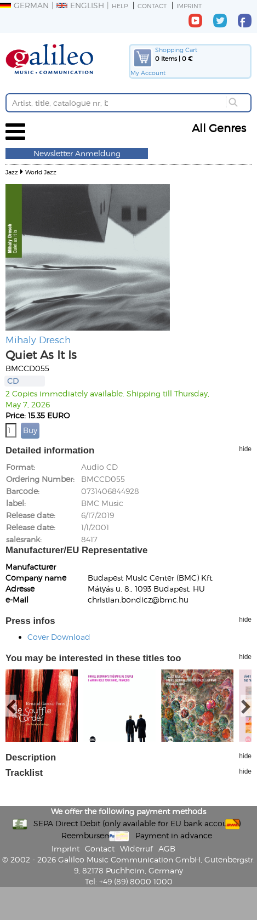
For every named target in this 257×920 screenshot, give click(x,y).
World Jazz (40, 171)
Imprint (189, 5)
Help (120, 5)
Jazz (11, 171)
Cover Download (58, 636)
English (80, 5)
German (24, 5)
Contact (152, 5)
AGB (166, 848)
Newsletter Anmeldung (77, 153)
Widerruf (136, 848)
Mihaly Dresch (38, 339)
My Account (147, 72)
